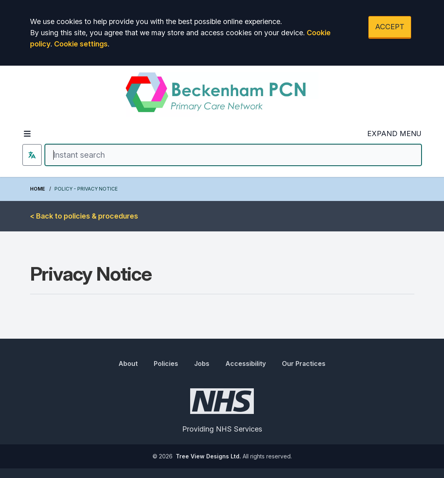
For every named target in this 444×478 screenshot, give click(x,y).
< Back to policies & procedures (84, 216)
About (128, 364)
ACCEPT (389, 26)
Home (37, 189)
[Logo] (222, 94)
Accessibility (245, 364)
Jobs (201, 364)
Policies (166, 364)
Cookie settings (81, 44)
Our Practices (303, 364)
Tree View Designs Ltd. (208, 456)
